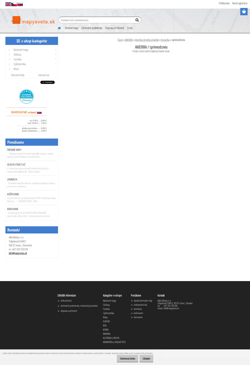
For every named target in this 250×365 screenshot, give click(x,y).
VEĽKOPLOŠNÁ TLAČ (16, 164)
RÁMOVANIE (12, 209)
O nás (130, 28)
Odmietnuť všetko (124, 358)
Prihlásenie (224, 3)
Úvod (120, 40)
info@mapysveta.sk (18, 253)
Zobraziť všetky (17, 75)
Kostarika (165, 40)
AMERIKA (129, 40)
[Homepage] (57, 27)
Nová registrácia (239, 3)
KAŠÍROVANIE (13, 194)
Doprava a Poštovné (114, 28)
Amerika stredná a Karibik (147, 40)
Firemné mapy (71, 28)
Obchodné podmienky (91, 28)
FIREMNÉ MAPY (14, 150)
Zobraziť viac (43, 75)
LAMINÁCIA (12, 179)
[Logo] (33, 20)
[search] (137, 20)
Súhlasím (145, 358)
